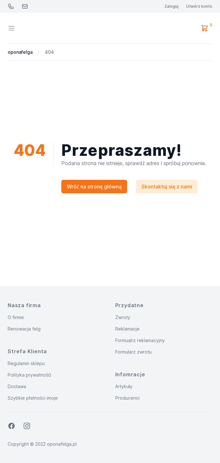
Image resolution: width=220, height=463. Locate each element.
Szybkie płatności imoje (33, 398)
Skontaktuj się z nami (166, 186)
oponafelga (20, 52)
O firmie (16, 317)
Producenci (127, 398)
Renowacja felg (24, 328)
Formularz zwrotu (133, 352)
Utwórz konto (199, 6)
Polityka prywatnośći (29, 375)
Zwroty (122, 317)
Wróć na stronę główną (94, 186)
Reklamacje (127, 328)
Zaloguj (171, 6)
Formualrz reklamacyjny (140, 340)
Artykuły (124, 386)
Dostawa (17, 386)
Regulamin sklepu (26, 363)
